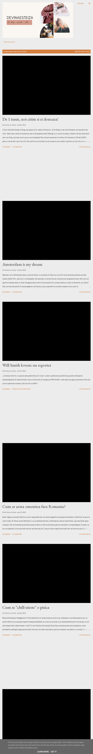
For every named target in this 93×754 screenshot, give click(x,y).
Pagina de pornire (9, 42)
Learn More (43, 752)
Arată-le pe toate (82, 51)
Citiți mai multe (85, 147)
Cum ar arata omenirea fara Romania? (34, 506)
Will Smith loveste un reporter (26, 365)
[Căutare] (80, 3)
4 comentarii (17, 635)
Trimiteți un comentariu (21, 389)
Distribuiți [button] (6, 147)
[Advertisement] (18, 175)
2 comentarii (17, 147)
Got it (54, 752)
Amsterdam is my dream (22, 264)
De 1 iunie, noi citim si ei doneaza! (30, 119)
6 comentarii (17, 292)
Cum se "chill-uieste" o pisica (25, 607)
